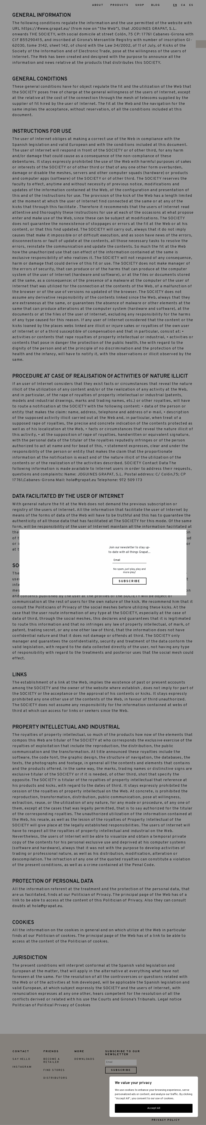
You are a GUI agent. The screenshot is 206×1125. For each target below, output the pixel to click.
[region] (153, 1097)
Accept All (153, 1108)
